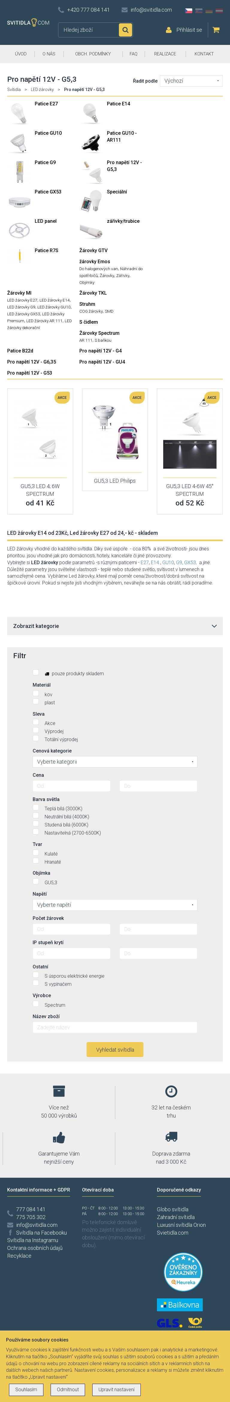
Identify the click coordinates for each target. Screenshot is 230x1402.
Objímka (41, 873)
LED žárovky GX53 (23, 313)
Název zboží (46, 1016)
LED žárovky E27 (22, 300)
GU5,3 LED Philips (115, 481)
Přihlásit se (189, 30)
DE (209, 10)
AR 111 (86, 340)
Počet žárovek (48, 918)
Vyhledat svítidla (115, 1050)
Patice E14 (118, 104)
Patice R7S (46, 250)
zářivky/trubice (123, 221)
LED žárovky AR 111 (44, 320)
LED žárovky (42, 89)
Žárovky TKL (93, 293)
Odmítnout (68, 1389)
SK (198, 10)
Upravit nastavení (116, 1389)
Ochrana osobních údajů (35, 1248)
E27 (145, 562)
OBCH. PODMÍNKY (93, 54)
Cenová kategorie (52, 751)
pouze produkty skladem (68, 672)
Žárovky (107, 275)
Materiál (42, 685)
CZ (188, 10)
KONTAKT (204, 54)
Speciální (117, 192)
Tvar (37, 844)
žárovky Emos (94, 261)
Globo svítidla (172, 1209)
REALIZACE (165, 54)
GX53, (190, 562)
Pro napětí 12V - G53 (29, 373)
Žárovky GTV (93, 250)
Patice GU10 (48, 133)
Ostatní (40, 967)
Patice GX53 (48, 192)
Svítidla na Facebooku (41, 1233)
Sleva (39, 714)
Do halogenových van (98, 268)
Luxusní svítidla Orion (181, 1225)
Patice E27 (46, 104)
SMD (109, 311)
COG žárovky (91, 311)
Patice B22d (20, 351)
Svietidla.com (172, 1233)
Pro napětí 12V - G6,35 (31, 362)
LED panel (46, 221)
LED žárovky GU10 (54, 307)
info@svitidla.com (151, 10)
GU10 (168, 562)
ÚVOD (21, 54)
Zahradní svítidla (176, 1217)
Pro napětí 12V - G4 (100, 351)
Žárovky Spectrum (99, 333)
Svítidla (14, 89)
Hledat (125, 30)
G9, (179, 562)
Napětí (40, 894)
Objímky (86, 282)
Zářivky (122, 275)
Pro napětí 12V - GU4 (102, 362)
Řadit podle (145, 81)
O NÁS (49, 54)
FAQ (133, 54)
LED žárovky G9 (21, 307)
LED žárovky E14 (55, 300)
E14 (155, 562)
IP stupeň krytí (48, 942)
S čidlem (88, 322)
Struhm (87, 304)
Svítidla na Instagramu (32, 1240)
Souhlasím (26, 1389)
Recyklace (19, 1256)
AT (219, 10)
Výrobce (42, 995)
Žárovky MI (19, 293)
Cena (38, 775)
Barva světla (46, 799)
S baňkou (103, 340)
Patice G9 (45, 162)
